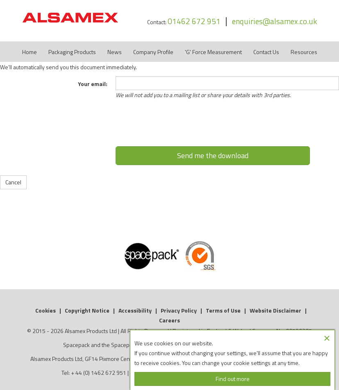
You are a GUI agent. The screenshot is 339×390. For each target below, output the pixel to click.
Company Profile (153, 52)
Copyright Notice (87, 310)
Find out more (233, 378)
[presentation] (212, 126)
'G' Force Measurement (213, 52)
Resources (304, 52)
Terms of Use (223, 310)
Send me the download (212, 155)
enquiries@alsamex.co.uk (274, 21)
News (114, 52)
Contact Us (266, 52)
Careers (169, 320)
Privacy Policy (179, 310)
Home (29, 52)
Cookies (45, 310)
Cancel (13, 182)
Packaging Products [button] (72, 52)
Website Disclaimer (275, 310)
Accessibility (135, 310)
